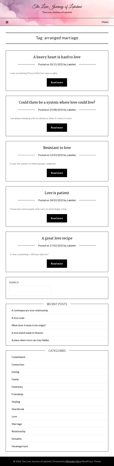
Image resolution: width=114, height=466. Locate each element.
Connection (18, 364)
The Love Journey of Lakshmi (57, 7)
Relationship (18, 431)
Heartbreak (18, 409)
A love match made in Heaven (27, 332)
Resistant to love (57, 148)
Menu (105, 21)
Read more (57, 82)
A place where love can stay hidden (30, 340)
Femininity (17, 386)
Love (14, 416)
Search (14, 282)
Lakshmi (71, 64)
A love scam (18, 317)
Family (15, 379)
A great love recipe (57, 238)
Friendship (17, 394)
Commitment (18, 357)
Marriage (17, 423)
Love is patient (57, 193)
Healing (16, 401)
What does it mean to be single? (29, 325)
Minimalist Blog (73, 461)
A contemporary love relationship (30, 310)
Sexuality (17, 438)
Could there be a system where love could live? (57, 102)
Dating (15, 371)
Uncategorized (20, 446)
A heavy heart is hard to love (56, 57)
